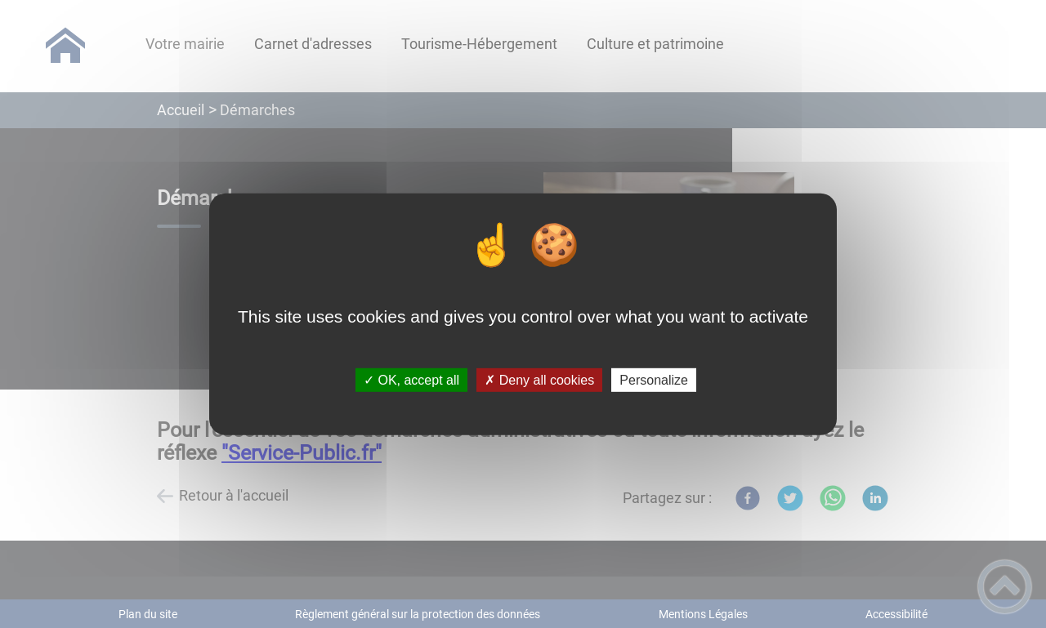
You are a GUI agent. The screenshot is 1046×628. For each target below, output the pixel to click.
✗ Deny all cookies (539, 380)
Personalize (653, 380)
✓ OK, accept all (411, 380)
